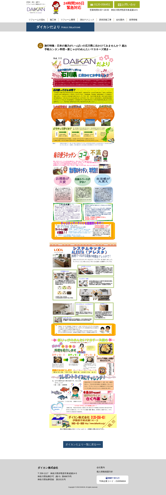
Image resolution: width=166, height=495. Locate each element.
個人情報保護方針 (105, 472)
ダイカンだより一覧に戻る (80, 444)
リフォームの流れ (37, 20)
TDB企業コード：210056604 (112, 479)
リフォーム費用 (68, 20)
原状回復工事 (105, 20)
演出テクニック (87, 20)
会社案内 (120, 20)
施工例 (53, 20)
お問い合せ (129, 4)
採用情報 (133, 20)
